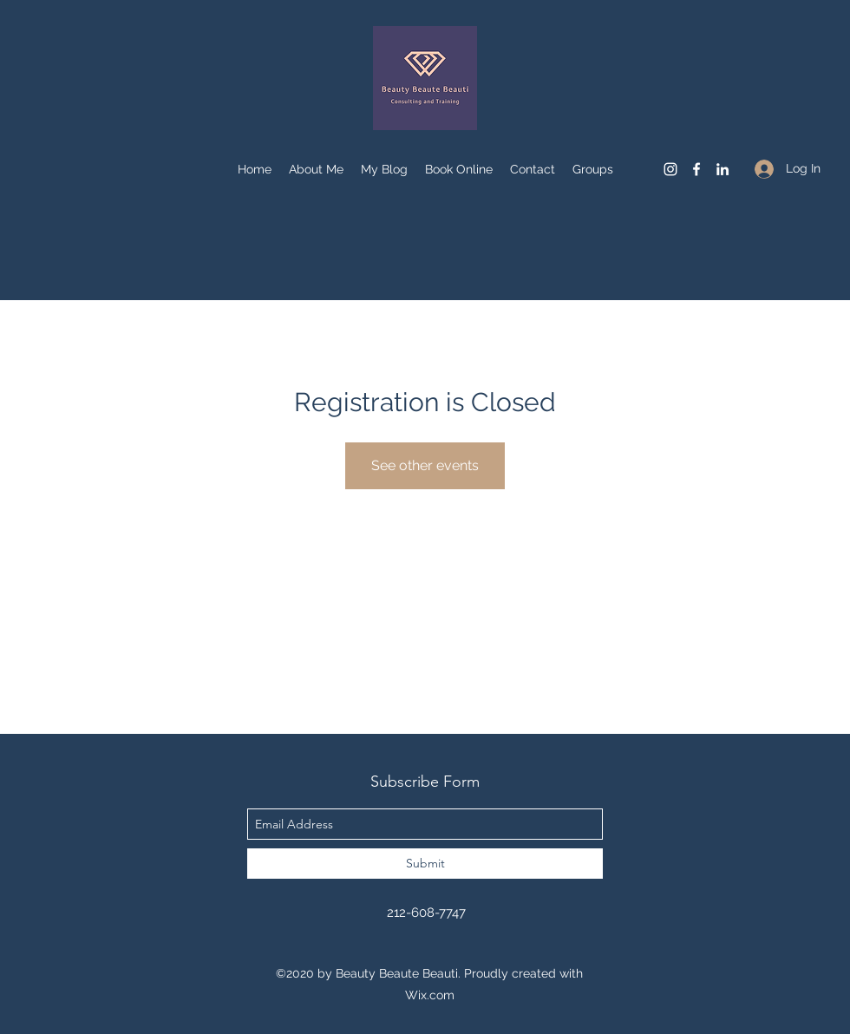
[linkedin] (722, 169)
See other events (425, 465)
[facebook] (696, 169)
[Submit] (425, 863)
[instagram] (670, 169)
